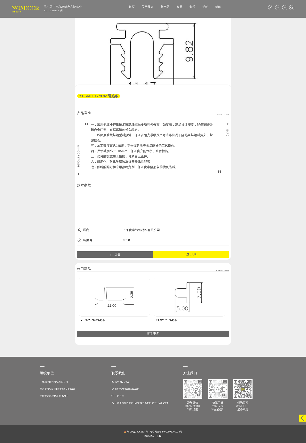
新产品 (165, 6)
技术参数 (84, 185)
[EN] (159, 436)
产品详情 (153, 113)
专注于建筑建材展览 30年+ (54, 395)
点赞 (114, 254)
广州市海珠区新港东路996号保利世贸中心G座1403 (139, 403)
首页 (132, 6)
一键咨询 (117, 395)
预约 (190, 254)
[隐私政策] (149, 436)
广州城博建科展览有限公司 (54, 381)
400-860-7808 (120, 381)
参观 (192, 6)
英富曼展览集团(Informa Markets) (57, 388)
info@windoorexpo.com (125, 388)
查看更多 (153, 333)
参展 (179, 6)
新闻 (218, 6)
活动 (205, 6)
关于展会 (147, 6)
